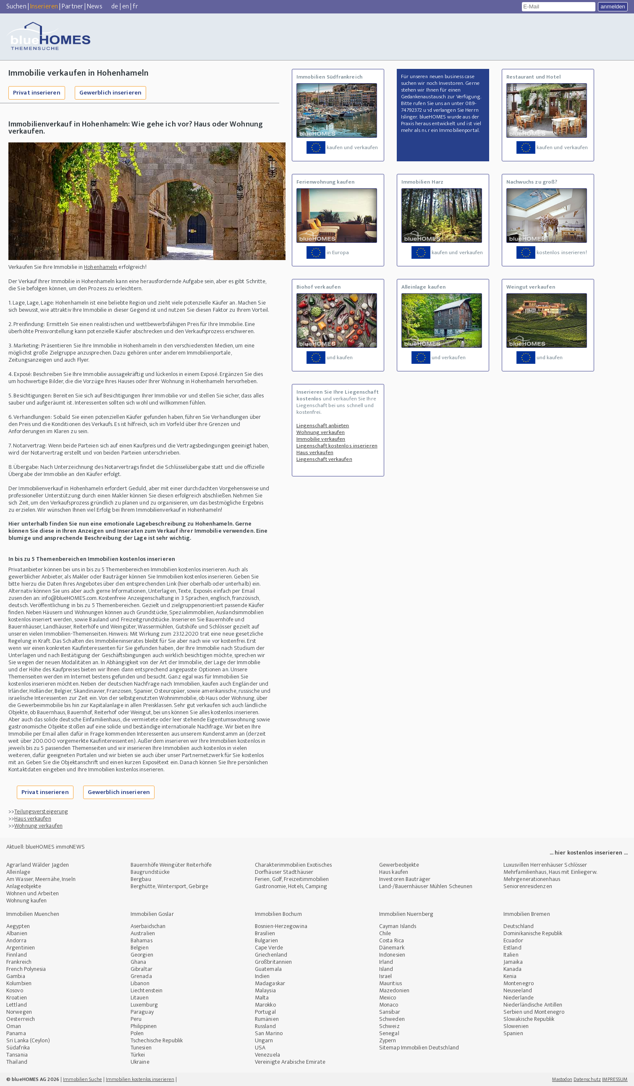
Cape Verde (269, 947)
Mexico (387, 997)
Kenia (510, 976)
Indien (262, 976)
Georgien (142, 955)
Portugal (265, 1012)
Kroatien (16, 997)
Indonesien (392, 955)
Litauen (140, 997)
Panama (16, 1033)
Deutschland (518, 926)
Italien (511, 955)
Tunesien (141, 1047)
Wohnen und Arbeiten (32, 893)
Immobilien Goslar (152, 914)
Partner (72, 6)
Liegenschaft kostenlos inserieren (336, 445)
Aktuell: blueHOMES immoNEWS (45, 847)
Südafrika (18, 1047)
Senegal (389, 1033)
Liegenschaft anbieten (322, 425)
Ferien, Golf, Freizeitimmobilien (292, 879)
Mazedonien (394, 990)
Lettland (16, 1005)
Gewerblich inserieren (110, 92)
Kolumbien (18, 983)
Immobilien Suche (82, 1079)
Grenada (141, 976)
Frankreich (18, 962)
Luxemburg (144, 1005)
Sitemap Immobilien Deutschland (419, 1047)
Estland (512, 947)
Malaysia (265, 990)
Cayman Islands (397, 926)
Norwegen (19, 1012)
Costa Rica (391, 940)
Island (386, 969)
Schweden (392, 1019)
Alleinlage (18, 872)
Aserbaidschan (148, 926)
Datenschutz (587, 1079)
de (114, 6)
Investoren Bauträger (404, 879)
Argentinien (20, 947)
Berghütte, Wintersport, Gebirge (169, 886)
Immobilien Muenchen (32, 914)
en (125, 6)
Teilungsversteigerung (41, 811)
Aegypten (18, 926)
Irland (386, 962)
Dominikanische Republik (532, 933)
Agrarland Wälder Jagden (37, 865)
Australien (143, 933)
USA (260, 1047)
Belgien (140, 947)
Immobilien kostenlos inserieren (140, 1079)
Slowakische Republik (528, 1019)
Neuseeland (517, 990)
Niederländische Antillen (532, 1005)
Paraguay (142, 1012)
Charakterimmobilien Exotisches (293, 865)
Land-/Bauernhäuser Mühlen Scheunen (425, 886)
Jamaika (513, 962)
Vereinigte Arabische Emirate (290, 1062)
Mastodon (562, 1079)
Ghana (139, 962)
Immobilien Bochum (278, 914)
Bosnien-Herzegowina (281, 926)
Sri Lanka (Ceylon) (28, 1040)
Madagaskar (270, 983)
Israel (385, 976)
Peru (136, 1019)
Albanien (16, 933)
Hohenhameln (100, 267)
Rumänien (267, 1019)
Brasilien (265, 933)
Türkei (138, 1055)
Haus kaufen (393, 872)
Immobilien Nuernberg (406, 914)
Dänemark (391, 947)
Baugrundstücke (150, 872)
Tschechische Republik (157, 1040)
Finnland (16, 955)
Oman (13, 1026)
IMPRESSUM (615, 1079)
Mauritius (390, 983)
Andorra (16, 940)
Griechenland (271, 955)
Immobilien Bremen (526, 914)
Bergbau (141, 879)
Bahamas (141, 940)
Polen (137, 1033)
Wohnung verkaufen (38, 826)
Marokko (265, 1005)
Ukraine (140, 1062)
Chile (385, 933)
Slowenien (516, 1026)
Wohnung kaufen (26, 900)
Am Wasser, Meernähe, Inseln (41, 879)
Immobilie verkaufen (321, 439)
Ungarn (264, 1040)
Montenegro (518, 983)
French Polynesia (26, 969)
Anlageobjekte (23, 886)
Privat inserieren (36, 92)
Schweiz (389, 1026)
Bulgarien (266, 940)
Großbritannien (273, 962)
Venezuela (267, 1055)
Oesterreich (20, 1019)
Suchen (16, 6)
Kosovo (14, 990)
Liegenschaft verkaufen (324, 459)
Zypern (387, 1040)
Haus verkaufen (32, 818)
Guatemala (268, 969)
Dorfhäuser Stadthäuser (284, 872)
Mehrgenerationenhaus (531, 879)
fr (135, 6)
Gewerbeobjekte (399, 865)
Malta (262, 997)
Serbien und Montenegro (533, 1012)
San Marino (269, 1033)
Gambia (15, 976)
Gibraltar (141, 969)
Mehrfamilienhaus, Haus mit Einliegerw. (550, 872)
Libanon (140, 983)
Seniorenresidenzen (527, 886)
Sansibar (389, 1012)
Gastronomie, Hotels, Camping (291, 886)
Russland (265, 1026)
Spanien (513, 1033)
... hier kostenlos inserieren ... (589, 852)
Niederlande (518, 997)
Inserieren (44, 6)
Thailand (16, 1062)
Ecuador (513, 940)
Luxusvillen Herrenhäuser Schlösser (545, 865)
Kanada (512, 969)
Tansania (17, 1055)
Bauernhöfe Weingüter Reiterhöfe (171, 865)
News (94, 6)
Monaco (388, 1005)
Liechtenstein (146, 990)
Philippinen (144, 1026)
